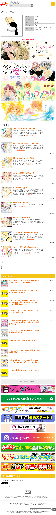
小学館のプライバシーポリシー (37, 503)
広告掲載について (40, 504)
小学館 (12, 503)
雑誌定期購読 (21, 503)
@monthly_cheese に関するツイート (15, 480)
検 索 (54, 509)
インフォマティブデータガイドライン (21, 504)
